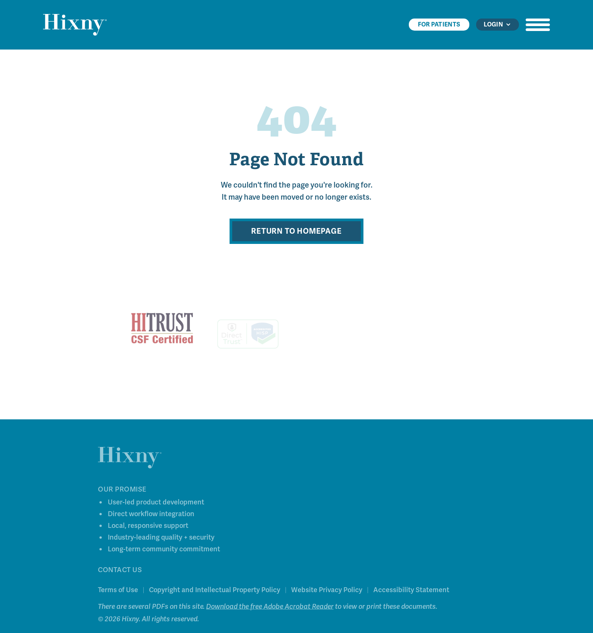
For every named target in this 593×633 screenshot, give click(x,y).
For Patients (439, 24)
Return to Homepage (296, 231)
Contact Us (120, 571)
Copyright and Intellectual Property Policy (214, 591)
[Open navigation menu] (538, 24)
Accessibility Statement (411, 591)
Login (497, 24)
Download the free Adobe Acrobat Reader (270, 608)
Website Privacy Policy (326, 591)
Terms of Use (118, 591)
